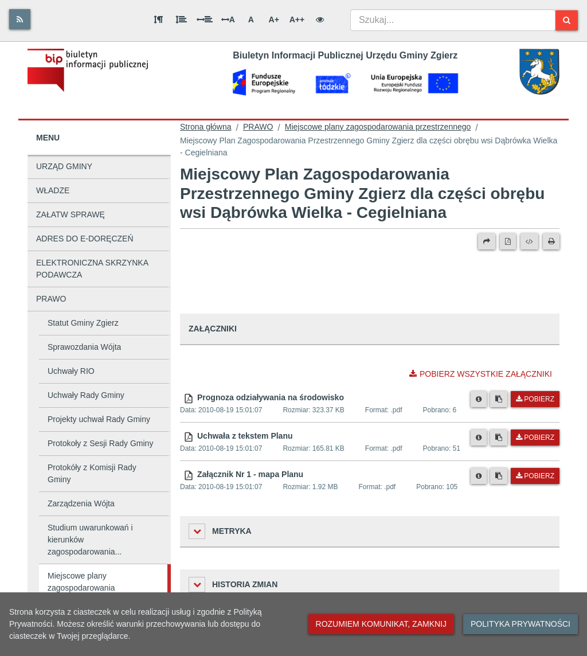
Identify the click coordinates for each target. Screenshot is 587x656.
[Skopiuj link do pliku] (498, 399)
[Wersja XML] (529, 241)
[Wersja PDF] (508, 241)
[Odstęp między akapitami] (158, 19)
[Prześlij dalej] (486, 241)
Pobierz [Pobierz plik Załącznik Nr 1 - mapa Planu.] (535, 476)
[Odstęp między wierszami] (181, 19)
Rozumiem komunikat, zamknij (381, 623)
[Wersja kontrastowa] (319, 19)
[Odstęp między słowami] (205, 19)
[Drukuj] (551, 241)
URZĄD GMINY (64, 166)
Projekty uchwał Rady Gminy (99, 419)
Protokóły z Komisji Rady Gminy (92, 473)
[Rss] (19, 19)
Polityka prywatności (520, 623)
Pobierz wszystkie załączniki (480, 373)
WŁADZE (52, 190)
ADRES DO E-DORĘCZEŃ (85, 238)
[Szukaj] (566, 20)
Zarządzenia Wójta (81, 503)
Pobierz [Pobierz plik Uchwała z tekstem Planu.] (535, 438)
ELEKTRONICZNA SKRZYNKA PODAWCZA (92, 268)
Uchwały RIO (71, 371)
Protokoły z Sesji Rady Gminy (100, 443)
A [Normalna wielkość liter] (251, 19)
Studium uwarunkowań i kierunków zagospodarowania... (90, 539)
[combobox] (453, 20)
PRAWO (51, 298)
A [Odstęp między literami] (228, 19)
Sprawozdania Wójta (84, 347)
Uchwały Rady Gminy (86, 395)
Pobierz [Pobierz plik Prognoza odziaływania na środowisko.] (535, 399)
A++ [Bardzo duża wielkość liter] (296, 19)
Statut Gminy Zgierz (83, 322)
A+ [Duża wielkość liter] (274, 19)
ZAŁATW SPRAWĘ (70, 214)
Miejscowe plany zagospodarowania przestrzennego (81, 587)
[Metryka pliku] (479, 399)
